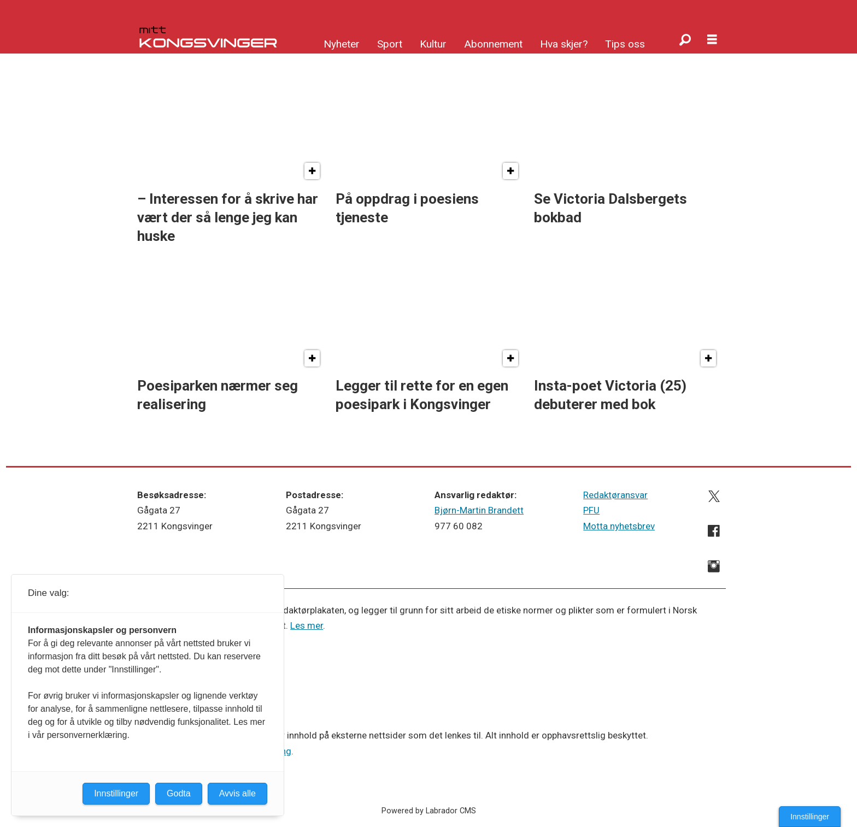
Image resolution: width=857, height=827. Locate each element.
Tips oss (625, 44)
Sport (389, 44)
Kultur (433, 44)
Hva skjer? (564, 44)
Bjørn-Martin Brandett (479, 510)
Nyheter (342, 44)
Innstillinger (809, 816)
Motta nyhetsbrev (619, 526)
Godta (179, 793)
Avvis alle (237, 793)
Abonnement (493, 44)
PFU (591, 510)
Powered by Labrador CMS (428, 811)
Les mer (306, 625)
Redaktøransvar (615, 494)
